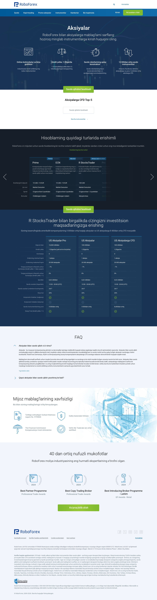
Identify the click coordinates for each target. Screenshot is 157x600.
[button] (25, 4)
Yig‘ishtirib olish (24, 371)
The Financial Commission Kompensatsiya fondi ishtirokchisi (38, 429)
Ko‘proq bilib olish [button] (78, 507)
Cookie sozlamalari (57, 538)
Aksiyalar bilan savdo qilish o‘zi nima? (35, 346)
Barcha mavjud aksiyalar (51, 196)
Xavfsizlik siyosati (20, 538)
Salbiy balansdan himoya (79, 416)
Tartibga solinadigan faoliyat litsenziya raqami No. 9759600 (40, 416)
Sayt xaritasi (71, 538)
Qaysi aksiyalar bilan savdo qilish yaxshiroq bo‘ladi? (41, 378)
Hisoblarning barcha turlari (78, 150)
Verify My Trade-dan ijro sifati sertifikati (80, 429)
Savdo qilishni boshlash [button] (78, 89)
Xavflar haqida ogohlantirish (38, 538)
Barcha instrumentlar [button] (78, 119)
